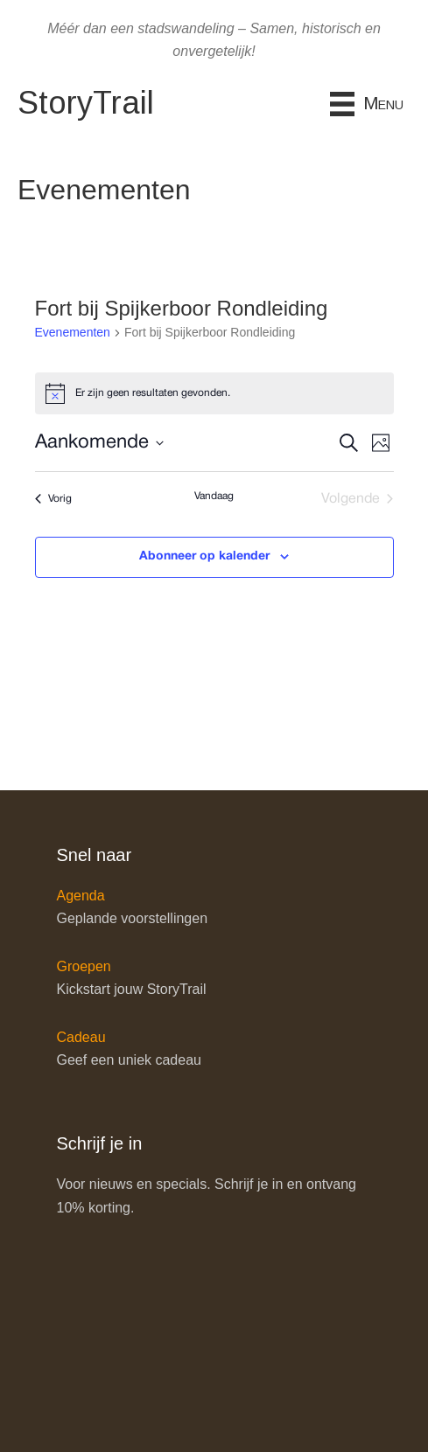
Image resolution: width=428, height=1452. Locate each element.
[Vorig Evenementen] (53, 499)
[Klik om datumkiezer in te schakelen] (99, 442)
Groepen (84, 966)
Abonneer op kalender (204, 556)
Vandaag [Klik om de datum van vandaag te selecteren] (214, 496)
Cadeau (81, 1037)
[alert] (214, 393)
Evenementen (72, 332)
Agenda (81, 895)
